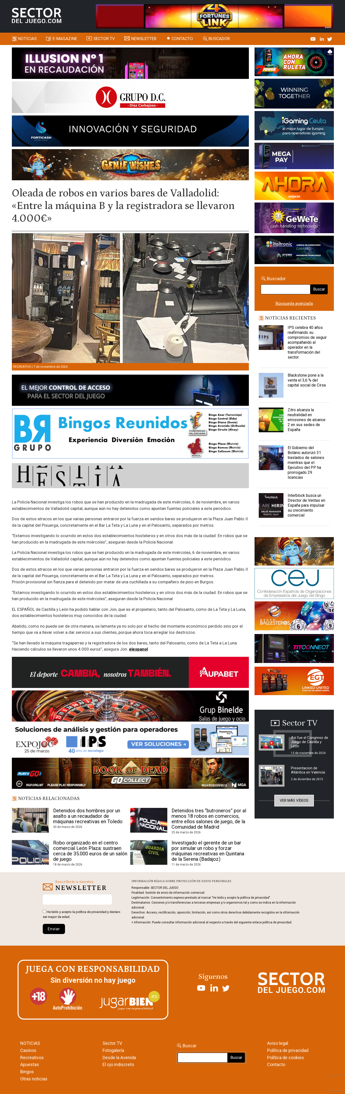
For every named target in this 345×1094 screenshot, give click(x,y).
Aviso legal (277, 1043)
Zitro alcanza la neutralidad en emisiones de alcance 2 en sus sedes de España (306, 420)
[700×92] (130, 774)
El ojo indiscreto (118, 1064)
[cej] (294, 584)
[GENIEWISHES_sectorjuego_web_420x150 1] (294, 552)
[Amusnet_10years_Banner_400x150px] (294, 94)
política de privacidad (91, 912)
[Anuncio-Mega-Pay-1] (294, 156)
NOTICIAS (30, 1043)
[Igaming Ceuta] (294, 126)
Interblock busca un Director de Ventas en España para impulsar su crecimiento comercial (306, 505)
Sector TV (112, 1043)
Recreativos (32, 1057)
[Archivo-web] (294, 250)
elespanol (138, 649)
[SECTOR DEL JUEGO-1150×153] (130, 98)
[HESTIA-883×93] (130, 476)
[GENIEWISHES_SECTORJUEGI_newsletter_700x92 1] (130, 165)
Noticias (27, 38)
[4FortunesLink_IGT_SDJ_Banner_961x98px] (214, 15)
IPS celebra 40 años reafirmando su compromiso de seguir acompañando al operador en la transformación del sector (307, 342)
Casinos (28, 1050)
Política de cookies (285, 1057)
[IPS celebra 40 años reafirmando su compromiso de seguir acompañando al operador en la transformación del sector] (271, 337)
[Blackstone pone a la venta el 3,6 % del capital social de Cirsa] (271, 385)
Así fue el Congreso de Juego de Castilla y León (309, 741)
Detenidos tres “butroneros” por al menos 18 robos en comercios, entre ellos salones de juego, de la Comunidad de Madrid (209, 819)
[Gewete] (294, 218)
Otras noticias (33, 1078)
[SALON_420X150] (294, 186)
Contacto (182, 38)
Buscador (219, 38)
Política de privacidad (287, 1050)
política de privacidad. (277, 922)
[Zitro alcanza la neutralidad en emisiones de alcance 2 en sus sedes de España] (271, 420)
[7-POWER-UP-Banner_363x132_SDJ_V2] (294, 62)
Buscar (319, 289)
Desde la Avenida (119, 1057)
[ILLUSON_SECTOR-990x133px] (130, 64)
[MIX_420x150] (294, 681)
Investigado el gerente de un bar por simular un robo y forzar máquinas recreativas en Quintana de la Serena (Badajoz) (208, 851)
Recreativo (22, 366)
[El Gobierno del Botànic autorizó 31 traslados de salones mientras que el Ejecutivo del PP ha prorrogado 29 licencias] (271, 457)
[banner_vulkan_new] (130, 390)
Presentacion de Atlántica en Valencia (308, 770)
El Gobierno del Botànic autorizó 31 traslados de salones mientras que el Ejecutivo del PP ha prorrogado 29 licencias (306, 462)
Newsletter (143, 38)
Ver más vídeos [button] (294, 800)
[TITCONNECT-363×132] (294, 649)
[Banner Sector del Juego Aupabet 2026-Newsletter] (130, 673)
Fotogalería (113, 1050)
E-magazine (65, 38)
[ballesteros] (294, 617)
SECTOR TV (104, 38)
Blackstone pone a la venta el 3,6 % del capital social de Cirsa (307, 380)
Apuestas (29, 1064)
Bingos (27, 1071)
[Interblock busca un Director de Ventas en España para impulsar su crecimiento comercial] (271, 505)
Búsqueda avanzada (294, 303)
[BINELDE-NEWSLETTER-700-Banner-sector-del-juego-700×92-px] (130, 707)
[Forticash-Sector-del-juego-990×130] (130, 131)
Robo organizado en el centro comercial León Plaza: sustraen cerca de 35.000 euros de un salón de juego (90, 851)
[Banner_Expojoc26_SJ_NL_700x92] (130, 740)
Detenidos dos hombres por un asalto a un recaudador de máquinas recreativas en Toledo (88, 816)
